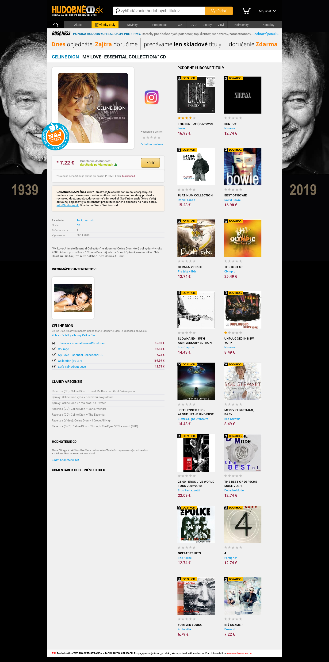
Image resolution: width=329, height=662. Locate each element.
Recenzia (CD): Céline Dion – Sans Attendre (79, 408)
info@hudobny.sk (68, 205)
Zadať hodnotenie (151, 144)
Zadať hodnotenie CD (65, 460)
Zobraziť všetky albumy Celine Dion (74, 335)
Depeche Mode (234, 490)
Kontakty (268, 25)
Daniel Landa (186, 200)
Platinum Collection (195, 195)
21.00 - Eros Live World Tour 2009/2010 (196, 484)
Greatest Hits (189, 553)
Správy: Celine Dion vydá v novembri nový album (83, 397)
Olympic (229, 271)
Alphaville (184, 629)
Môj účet (265, 11)
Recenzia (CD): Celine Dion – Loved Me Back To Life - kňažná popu (93, 391)
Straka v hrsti (190, 267)
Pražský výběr (187, 271)
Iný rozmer (233, 625)
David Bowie (232, 200)
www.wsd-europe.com (239, 653)
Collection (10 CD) (70, 361)
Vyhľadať (218, 11)
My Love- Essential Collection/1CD (80, 355)
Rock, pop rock (85, 220)
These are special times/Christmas (81, 343)
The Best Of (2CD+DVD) (195, 124)
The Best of (233, 267)
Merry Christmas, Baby (239, 412)
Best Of (230, 124)
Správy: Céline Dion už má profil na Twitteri (79, 403)
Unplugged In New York (239, 340)
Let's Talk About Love (72, 366)
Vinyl (221, 25)
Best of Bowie (235, 195)
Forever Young (190, 625)
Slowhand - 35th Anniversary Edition (195, 340)
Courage (63, 349)
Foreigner (230, 557)
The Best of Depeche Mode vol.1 (240, 484)
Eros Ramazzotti (189, 490)
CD (180, 25)
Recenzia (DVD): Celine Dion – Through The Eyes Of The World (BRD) (95, 426)
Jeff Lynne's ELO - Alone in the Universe (196, 412)
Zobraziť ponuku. (266, 34)
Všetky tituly (105, 25)
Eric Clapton (186, 347)
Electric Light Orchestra (193, 419)
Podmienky (241, 25)
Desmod (229, 629)
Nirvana (229, 128)
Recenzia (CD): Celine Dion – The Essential (78, 414)
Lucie (181, 128)
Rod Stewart (232, 419)
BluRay (207, 25)
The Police (185, 557)
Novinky (132, 25)
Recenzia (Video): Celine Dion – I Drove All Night (82, 420)
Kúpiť (150, 163)
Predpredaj (159, 25)
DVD (194, 25)
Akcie (78, 25)
